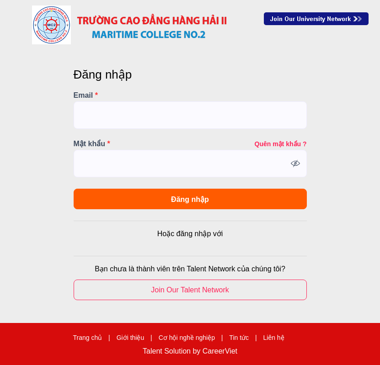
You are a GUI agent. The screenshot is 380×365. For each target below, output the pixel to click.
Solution (178, 351)
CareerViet (220, 351)
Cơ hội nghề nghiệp (187, 337)
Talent (153, 351)
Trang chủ (87, 337)
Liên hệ (273, 337)
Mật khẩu (92, 144)
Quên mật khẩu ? (281, 144)
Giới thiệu (131, 337)
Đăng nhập (190, 199)
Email (86, 95)
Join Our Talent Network (316, 18)
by (197, 351)
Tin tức (239, 337)
